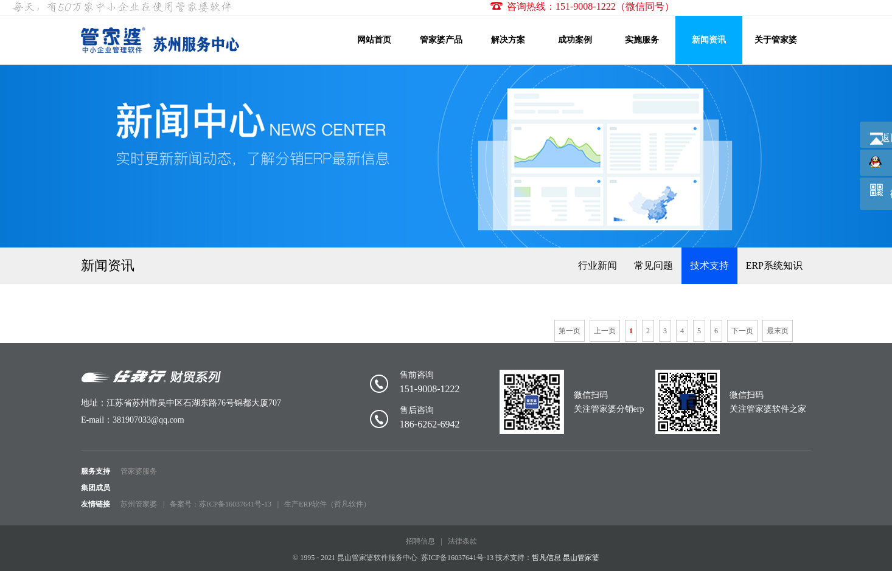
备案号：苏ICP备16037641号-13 (220, 504)
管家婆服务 (138, 471)
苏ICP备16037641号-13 (457, 557)
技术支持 (709, 265)
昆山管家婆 (581, 557)
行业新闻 (597, 265)
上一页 (605, 331)
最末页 (778, 331)
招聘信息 (420, 541)
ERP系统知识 (774, 265)
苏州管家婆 (138, 504)
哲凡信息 (546, 557)
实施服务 (642, 39)
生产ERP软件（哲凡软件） (327, 504)
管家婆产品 (441, 39)
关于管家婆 (775, 39)
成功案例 (575, 39)
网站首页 (374, 39)
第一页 (569, 331)
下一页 (742, 331)
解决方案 (508, 39)
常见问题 (653, 265)
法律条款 (462, 541)
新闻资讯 (709, 39)
